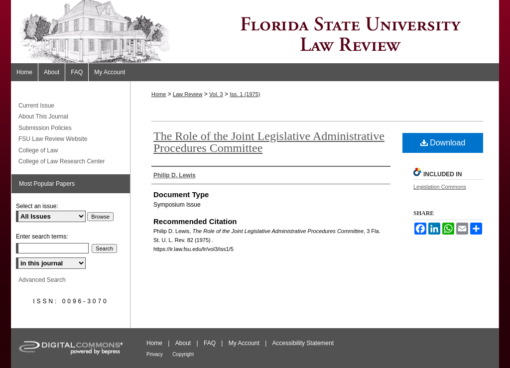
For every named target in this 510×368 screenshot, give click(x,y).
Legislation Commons (439, 187)
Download (443, 142)
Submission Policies (45, 127)
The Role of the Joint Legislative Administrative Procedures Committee (268, 141)
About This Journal (43, 116)
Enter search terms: (42, 236)
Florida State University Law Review (255, 31)
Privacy (154, 354)
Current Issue (36, 105)
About (183, 343)
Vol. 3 (216, 94)
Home (158, 94)
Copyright (183, 354)
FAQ (210, 343)
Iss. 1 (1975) (245, 94)
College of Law (38, 150)
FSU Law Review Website (53, 138)
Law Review (187, 94)
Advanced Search (42, 279)
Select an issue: (37, 206)
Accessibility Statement (303, 343)
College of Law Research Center (61, 161)
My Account (244, 343)
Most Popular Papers (47, 183)
